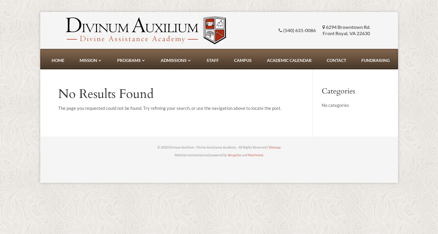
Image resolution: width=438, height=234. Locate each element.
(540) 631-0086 (297, 30)
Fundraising (375, 60)
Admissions (174, 60)
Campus (243, 60)
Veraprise (234, 155)
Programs (129, 60)
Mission (88, 60)
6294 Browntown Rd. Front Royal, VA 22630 (346, 30)
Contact (336, 60)
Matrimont (255, 155)
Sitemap (275, 147)
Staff (213, 60)
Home (58, 60)
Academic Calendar (289, 60)
